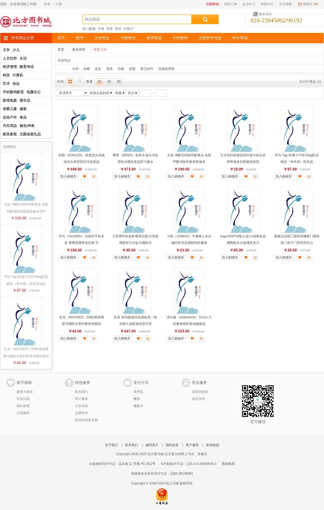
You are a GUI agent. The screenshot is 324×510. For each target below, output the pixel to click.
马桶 (120, 69)
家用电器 (154, 38)
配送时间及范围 (86, 420)
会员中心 (249, 4)
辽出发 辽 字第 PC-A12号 (137, 464)
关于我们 (111, 445)
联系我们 (81, 392)
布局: (60, 81)
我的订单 (230, 4)
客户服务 (81, 399)
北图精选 (128, 38)
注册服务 (23, 413)
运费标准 (81, 413)
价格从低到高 (99, 93)
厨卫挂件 (146, 69)
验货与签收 (25, 392)
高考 (109, 29)
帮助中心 (267, 4)
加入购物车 (68, 176)
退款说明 (198, 399)
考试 (118, 29)
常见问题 (23, 399)
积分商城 (240, 38)
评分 (131, 93)
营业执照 (228, 464)
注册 (58, 4)
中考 (101, 29)
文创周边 (102, 38)
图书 (79, 38)
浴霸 (132, 69)
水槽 (86, 69)
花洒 (109, 69)
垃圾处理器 (166, 69)
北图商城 (212, 4)
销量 (118, 93)
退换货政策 (200, 392)
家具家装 (78, 49)
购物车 (308, 4)
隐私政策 (23, 406)
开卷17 (128, 29)
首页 (61, 38)
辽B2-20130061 (181, 473)
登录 (47, 4)
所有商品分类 (22, 38)
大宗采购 (285, 4)
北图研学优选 (210, 38)
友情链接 (212, 445)
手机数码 (180, 38)
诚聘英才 (151, 445)
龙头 (98, 69)
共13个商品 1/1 (310, 81)
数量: (90, 81)
